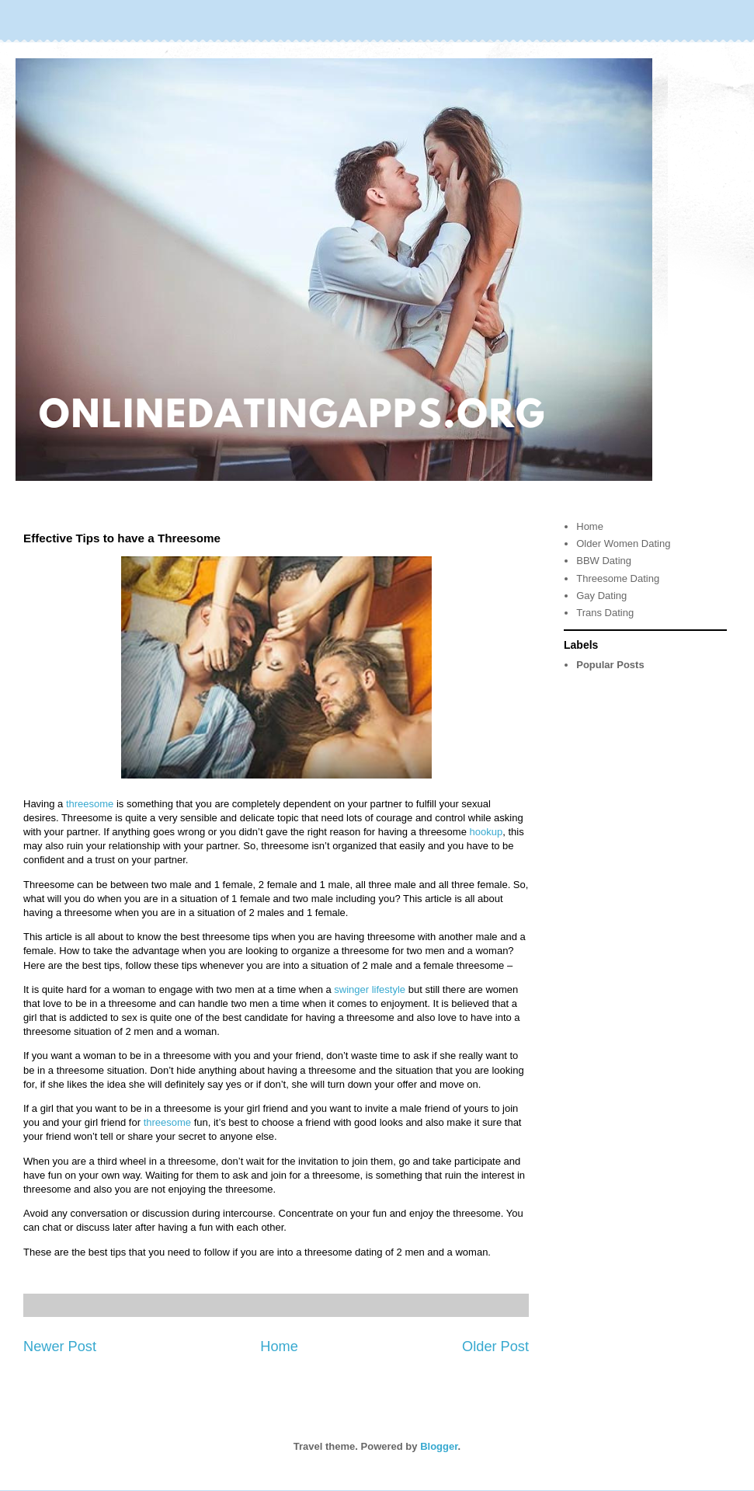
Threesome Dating (617, 578)
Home (279, 1346)
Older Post (495, 1346)
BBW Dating (603, 560)
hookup (486, 832)
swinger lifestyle (369, 989)
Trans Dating (605, 612)
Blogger (438, 1446)
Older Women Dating (623, 543)
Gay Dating (601, 595)
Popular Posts (610, 665)
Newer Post (59, 1346)
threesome (89, 804)
